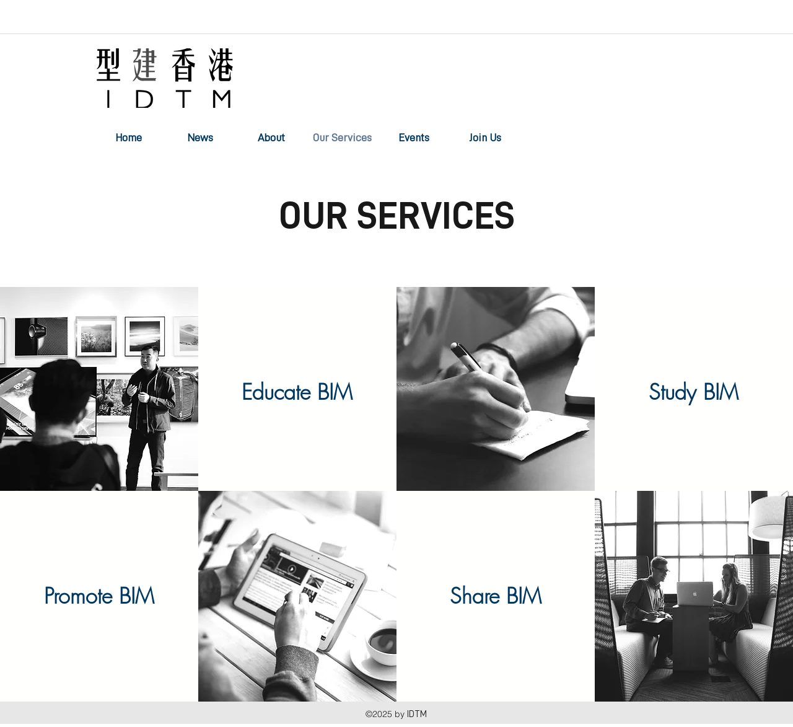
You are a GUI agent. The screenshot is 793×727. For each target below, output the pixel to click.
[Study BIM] (694, 392)
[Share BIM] (495, 596)
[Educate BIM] (297, 392)
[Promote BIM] (99, 596)
